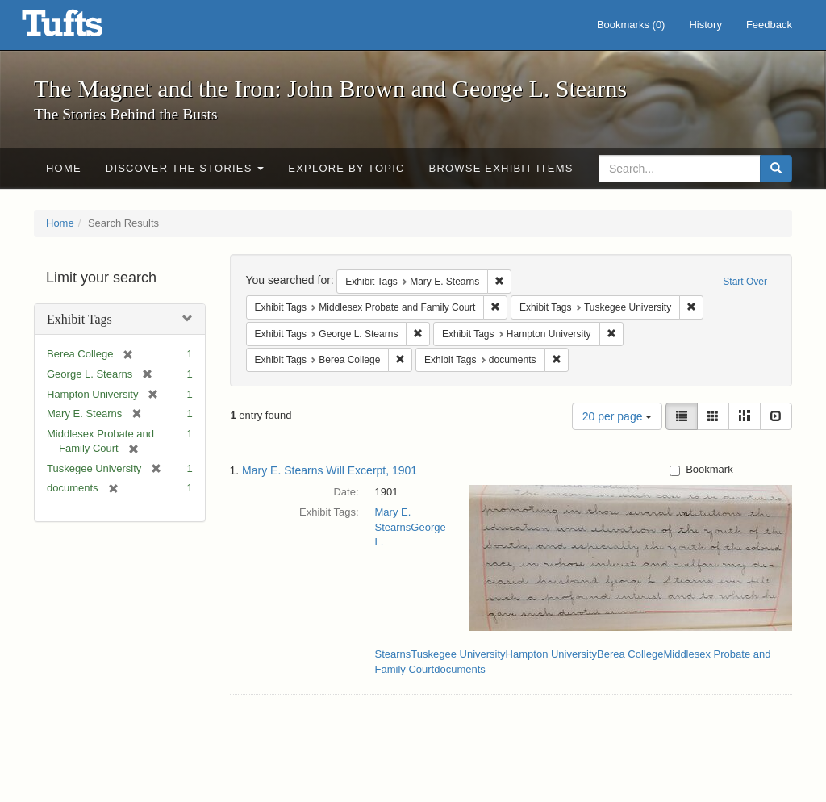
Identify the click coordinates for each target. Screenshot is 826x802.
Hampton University (551, 654)
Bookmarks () (631, 25)
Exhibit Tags (79, 319)
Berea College (630, 654)
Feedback (769, 25)
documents (460, 669)
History (705, 25)
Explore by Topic (346, 168)
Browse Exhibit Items (501, 168)
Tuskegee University (458, 654)
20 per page (617, 416)
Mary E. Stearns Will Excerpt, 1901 (329, 470)
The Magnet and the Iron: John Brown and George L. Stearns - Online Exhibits (82, 28)
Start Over (745, 281)
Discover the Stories (185, 168)
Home (63, 168)
